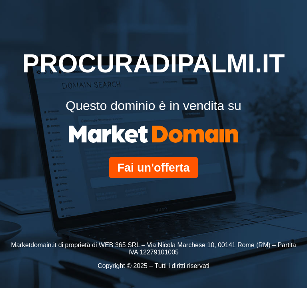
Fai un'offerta (153, 167)
